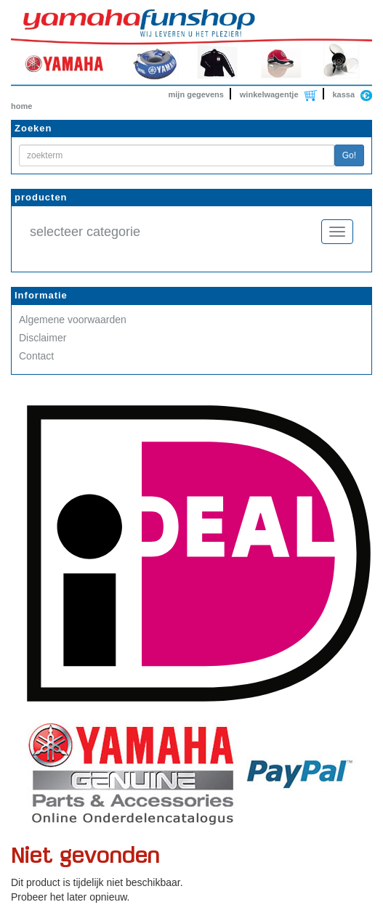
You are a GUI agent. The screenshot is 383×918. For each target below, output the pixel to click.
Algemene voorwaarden (72, 319)
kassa (343, 94)
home (21, 106)
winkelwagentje (269, 94)
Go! (349, 155)
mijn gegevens (196, 94)
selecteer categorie (85, 231)
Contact (36, 356)
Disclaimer (42, 338)
